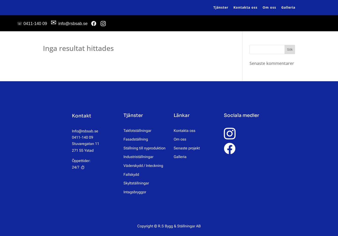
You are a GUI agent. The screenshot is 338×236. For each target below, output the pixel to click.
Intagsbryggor (134, 192)
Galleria (288, 7)
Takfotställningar (137, 130)
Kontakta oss (245, 7)
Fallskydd (131, 174)
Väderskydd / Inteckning (143, 165)
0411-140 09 (32, 23)
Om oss (269, 7)
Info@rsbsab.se (85, 131)
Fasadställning (135, 139)
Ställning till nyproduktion (144, 148)
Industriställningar (138, 157)
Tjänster (220, 7)
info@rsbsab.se (69, 23)
